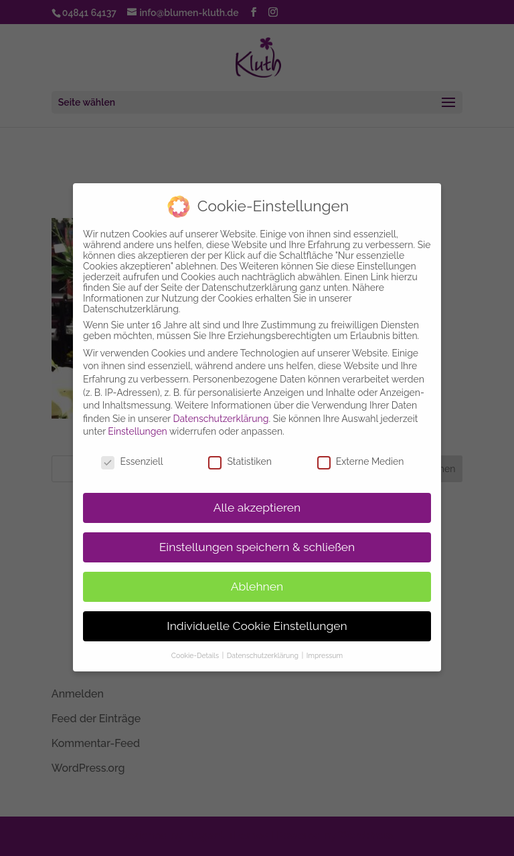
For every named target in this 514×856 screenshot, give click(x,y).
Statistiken (239, 450)
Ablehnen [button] (257, 575)
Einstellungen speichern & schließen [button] (257, 535)
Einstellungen (137, 420)
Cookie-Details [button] (196, 644)
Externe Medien (360, 450)
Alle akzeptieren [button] (257, 496)
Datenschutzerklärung (221, 407)
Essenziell (132, 450)
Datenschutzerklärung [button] (264, 644)
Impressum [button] (325, 644)
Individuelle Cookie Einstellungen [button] (257, 614)
